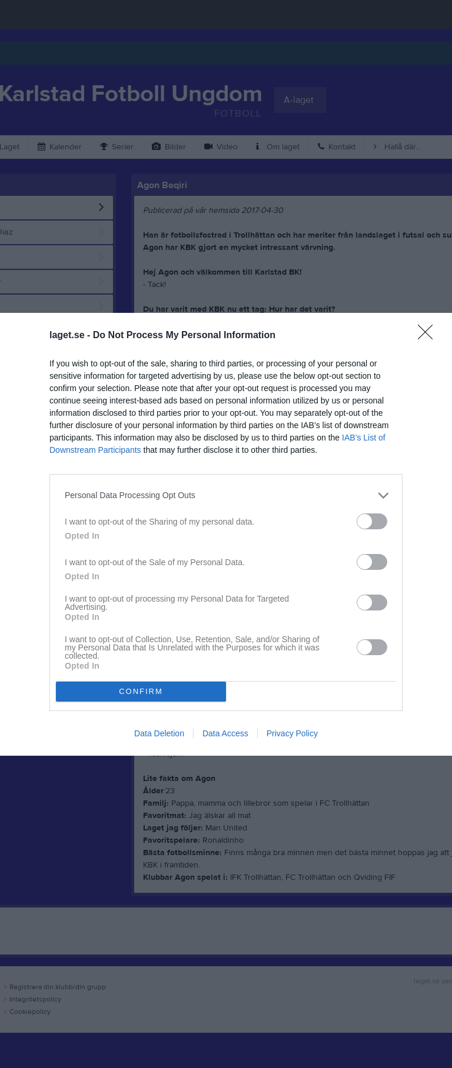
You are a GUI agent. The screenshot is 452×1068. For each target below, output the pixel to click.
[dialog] (226, 534)
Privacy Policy (292, 733)
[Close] (429, 336)
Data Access (225, 733)
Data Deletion (159, 733)
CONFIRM (141, 691)
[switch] (372, 521)
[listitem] (226, 495)
